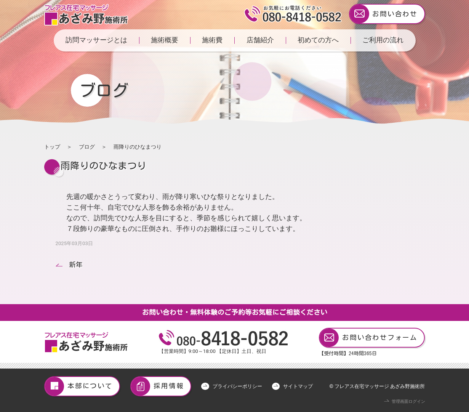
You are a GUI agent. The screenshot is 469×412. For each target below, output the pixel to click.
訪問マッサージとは (96, 40)
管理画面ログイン (408, 401)
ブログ (87, 147)
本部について (79, 386)
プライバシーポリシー (237, 386)
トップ (52, 147)
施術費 (212, 40)
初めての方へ (318, 40)
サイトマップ (298, 386)
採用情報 (157, 386)
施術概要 (164, 40)
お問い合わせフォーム (369, 338)
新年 (76, 264)
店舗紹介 (260, 40)
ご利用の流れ (382, 40)
